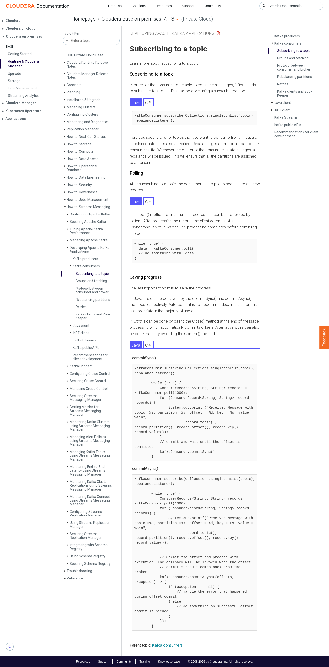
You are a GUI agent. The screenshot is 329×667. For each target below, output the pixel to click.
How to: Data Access (82, 159)
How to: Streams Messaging (88, 207)
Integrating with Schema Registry (89, 547)
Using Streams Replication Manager (90, 524)
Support (188, 6)
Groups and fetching (91, 281)
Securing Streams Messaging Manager (85, 398)
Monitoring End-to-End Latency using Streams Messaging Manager (87, 470)
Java (136, 103)
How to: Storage (79, 144)
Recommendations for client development (90, 357)
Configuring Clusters (82, 114)
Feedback (324, 337)
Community (212, 6)
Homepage (84, 19)
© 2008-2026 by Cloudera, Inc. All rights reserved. (220, 661)
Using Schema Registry (87, 556)
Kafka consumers (86, 266)
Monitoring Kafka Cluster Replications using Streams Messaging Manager (91, 485)
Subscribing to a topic (92, 274)
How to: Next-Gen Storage (87, 136)
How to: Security (79, 185)
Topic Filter (71, 33)
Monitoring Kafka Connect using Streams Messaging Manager (90, 500)
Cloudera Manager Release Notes (88, 75)
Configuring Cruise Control (90, 374)
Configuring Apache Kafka (90, 214)
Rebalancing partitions (93, 300)
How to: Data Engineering (86, 177)
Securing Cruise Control (88, 381)
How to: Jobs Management (87, 199)
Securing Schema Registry (90, 564)
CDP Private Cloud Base (85, 55)
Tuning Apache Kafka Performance (86, 231)
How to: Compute (80, 151)
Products (115, 6)
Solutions (139, 6)
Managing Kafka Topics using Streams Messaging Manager (90, 455)
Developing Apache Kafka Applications (89, 249)
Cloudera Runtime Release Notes (87, 64)
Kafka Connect (81, 366)
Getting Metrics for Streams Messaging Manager (85, 410)
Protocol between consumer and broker (92, 290)
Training (144, 661)
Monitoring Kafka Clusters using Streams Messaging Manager (90, 425)
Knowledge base (169, 661)
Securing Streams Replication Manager (86, 536)
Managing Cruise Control (89, 388)
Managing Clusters (81, 107)
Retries (81, 307)
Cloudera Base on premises (131, 19)
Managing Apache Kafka (89, 240)
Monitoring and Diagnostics (88, 122)
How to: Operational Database (82, 168)
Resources (164, 6)
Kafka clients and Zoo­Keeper (93, 316)
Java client (81, 325)
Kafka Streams (84, 340)
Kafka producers (85, 259)
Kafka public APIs (86, 348)
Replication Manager (83, 129)
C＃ (148, 103)
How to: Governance (82, 192)
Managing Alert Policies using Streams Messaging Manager (90, 440)
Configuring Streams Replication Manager (86, 513)
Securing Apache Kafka (88, 222)
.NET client (81, 333)
